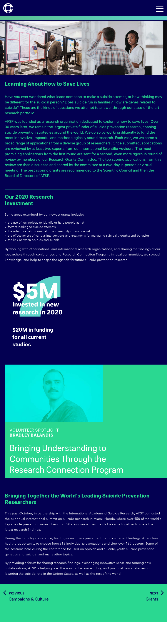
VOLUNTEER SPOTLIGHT (88, 433)
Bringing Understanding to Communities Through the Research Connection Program (66, 459)
